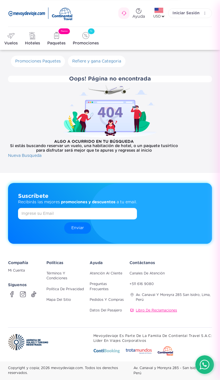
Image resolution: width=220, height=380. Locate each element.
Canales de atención (147, 273)
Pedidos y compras (107, 299)
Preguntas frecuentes (99, 286)
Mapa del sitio (58, 299)
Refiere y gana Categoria (96, 61)
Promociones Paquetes (38, 61)
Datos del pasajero (106, 310)
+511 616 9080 (141, 284)
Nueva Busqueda (25, 156)
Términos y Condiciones (56, 276)
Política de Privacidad (65, 289)
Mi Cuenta (16, 270)
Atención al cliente (106, 273)
